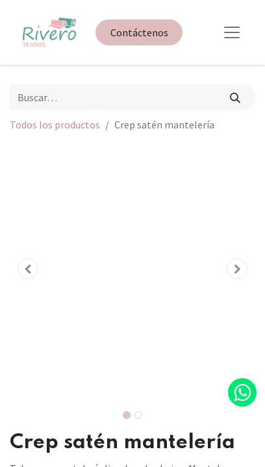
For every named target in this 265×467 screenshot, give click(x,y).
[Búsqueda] (235, 97)
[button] (28, 268)
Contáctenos (139, 32)
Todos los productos (55, 124)
